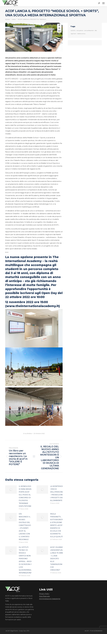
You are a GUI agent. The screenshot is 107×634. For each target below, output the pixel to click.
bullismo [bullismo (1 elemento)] (73, 30)
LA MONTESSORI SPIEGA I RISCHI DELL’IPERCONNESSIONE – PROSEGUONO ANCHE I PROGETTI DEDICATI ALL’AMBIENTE (60, 493)
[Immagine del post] (11, 489)
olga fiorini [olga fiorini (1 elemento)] (73, 33)
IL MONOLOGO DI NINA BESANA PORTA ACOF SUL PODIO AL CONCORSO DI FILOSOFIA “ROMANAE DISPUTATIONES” (26, 496)
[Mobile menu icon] (103, 3)
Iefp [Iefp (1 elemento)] (96, 30)
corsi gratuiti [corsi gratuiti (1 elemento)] (79, 30)
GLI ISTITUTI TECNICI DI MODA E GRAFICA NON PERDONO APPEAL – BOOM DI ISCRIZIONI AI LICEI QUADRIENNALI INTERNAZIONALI (26, 560)
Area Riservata (44, 596)
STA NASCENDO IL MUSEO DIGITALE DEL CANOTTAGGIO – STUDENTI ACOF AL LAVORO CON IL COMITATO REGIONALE (25, 526)
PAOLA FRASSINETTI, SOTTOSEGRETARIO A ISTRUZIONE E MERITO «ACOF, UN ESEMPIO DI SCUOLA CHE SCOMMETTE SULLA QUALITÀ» (58, 525)
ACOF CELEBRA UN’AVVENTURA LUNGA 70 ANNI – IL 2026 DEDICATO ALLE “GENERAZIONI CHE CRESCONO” (56, 558)
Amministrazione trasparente (49, 599)
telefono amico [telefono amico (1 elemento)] (81, 33)
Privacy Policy (44, 594)
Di (27, 433)
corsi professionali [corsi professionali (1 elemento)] (89, 30)
